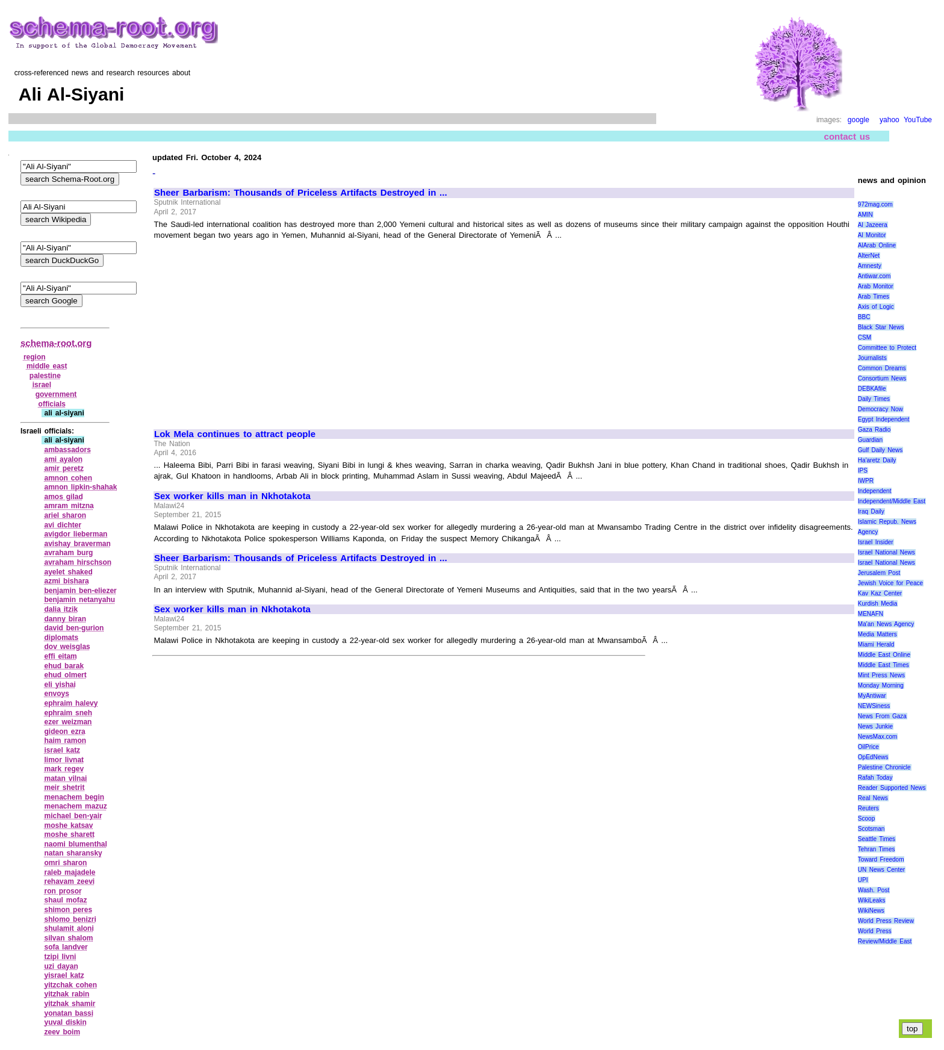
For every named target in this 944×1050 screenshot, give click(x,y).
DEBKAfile (872, 388)
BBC (864, 317)
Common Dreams (882, 368)
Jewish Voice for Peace (890, 583)
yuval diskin (65, 1022)
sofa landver (65, 947)
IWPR (866, 480)
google (858, 120)
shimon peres (68, 910)
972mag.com (875, 204)
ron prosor (62, 891)
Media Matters (877, 634)
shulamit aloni (68, 928)
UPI (863, 880)
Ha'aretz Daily (877, 460)
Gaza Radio (874, 429)
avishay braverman (77, 543)
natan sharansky (73, 853)
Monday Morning (881, 685)
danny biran (65, 619)
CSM (864, 337)
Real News (873, 798)
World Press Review (886, 921)
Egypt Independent (884, 419)
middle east (46, 366)
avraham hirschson (77, 562)
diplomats (61, 637)
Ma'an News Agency (886, 624)
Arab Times (873, 296)
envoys (56, 693)
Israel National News (886, 552)
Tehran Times (876, 849)
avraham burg (68, 552)
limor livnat (64, 760)
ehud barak (64, 666)
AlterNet (869, 255)
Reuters (868, 808)
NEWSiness (874, 706)
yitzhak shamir (69, 1003)
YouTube (918, 120)
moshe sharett (69, 834)
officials (52, 404)
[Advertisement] (255, 329)
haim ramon (65, 740)
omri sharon (65, 863)
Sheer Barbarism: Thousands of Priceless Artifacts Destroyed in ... (300, 192)
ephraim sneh (68, 713)
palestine (45, 375)
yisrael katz (64, 975)
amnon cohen (68, 478)
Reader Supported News (892, 787)
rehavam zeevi (69, 881)
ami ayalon (63, 459)
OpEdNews (873, 757)
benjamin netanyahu (79, 599)
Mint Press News (881, 675)
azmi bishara (66, 581)
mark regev (64, 769)
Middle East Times (883, 665)
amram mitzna (68, 506)
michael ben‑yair (73, 816)
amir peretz (64, 468)
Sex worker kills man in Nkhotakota (232, 496)
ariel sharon (65, 515)
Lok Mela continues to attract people (234, 434)
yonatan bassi (68, 1013)
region (34, 357)
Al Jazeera (872, 225)
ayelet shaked (68, 572)
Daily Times (874, 399)
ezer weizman (68, 722)
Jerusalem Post (879, 573)
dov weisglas (67, 646)
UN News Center (881, 869)
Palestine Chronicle (884, 767)
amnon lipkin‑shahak (80, 487)
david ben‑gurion (74, 628)
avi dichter (62, 525)
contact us (847, 136)
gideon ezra (64, 731)
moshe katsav (68, 825)
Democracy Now (880, 409)
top (912, 1028)
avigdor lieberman (75, 534)
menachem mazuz (75, 806)
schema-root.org (56, 343)
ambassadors (67, 450)
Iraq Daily (871, 511)
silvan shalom (68, 938)
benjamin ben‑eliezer (80, 590)
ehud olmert (65, 675)
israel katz (62, 750)
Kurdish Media (878, 603)
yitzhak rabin (66, 994)
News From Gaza (882, 716)
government (56, 394)
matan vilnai (65, 778)
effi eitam (60, 656)
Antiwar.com (874, 276)
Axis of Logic (876, 306)
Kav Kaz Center (880, 593)
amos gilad (63, 496)
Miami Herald (876, 644)
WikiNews (871, 910)
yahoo (889, 120)
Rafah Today (875, 777)
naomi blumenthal (75, 844)
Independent (875, 491)
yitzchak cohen (70, 985)
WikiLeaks (872, 900)
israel (42, 385)
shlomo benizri (70, 919)
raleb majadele (69, 872)
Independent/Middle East (891, 501)
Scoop (866, 818)
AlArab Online (877, 245)
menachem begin (74, 797)
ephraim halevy (71, 703)
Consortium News (882, 378)
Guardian (870, 439)
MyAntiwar (872, 695)
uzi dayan (61, 966)
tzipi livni (60, 956)
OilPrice (868, 747)
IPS (863, 470)
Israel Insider (875, 542)
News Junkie (875, 726)
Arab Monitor (875, 286)
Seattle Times (876, 839)
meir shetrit (64, 787)
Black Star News (881, 327)
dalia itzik (61, 609)
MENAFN (870, 613)
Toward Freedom (881, 859)
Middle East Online (884, 654)
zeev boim (62, 1032)
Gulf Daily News (880, 450)
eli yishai (59, 684)
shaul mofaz (65, 900)
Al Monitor (872, 235)
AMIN (865, 214)
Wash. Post (873, 890)
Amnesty (869, 265)
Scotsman (871, 828)
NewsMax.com (878, 736)
